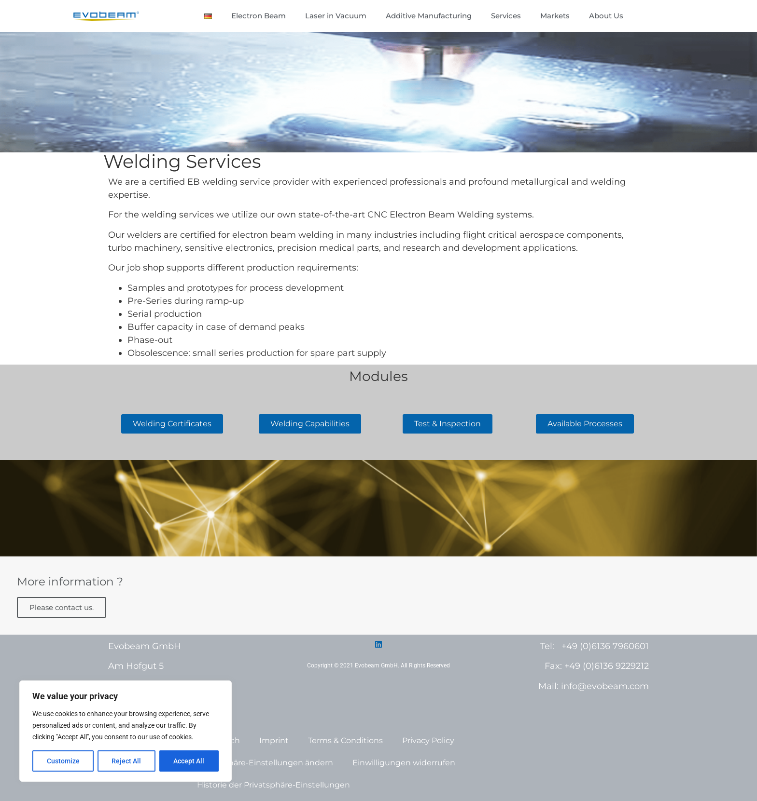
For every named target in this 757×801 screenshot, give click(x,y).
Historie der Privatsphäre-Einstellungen (273, 784)
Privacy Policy (428, 740)
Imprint (274, 740)
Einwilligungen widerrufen (403, 762)
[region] (125, 731)
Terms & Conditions (345, 740)
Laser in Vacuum (335, 15)
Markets (555, 15)
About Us (606, 15)
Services (506, 15)
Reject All (126, 761)
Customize (63, 761)
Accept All (189, 761)
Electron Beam (258, 15)
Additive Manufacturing (429, 15)
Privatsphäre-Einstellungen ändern (265, 762)
